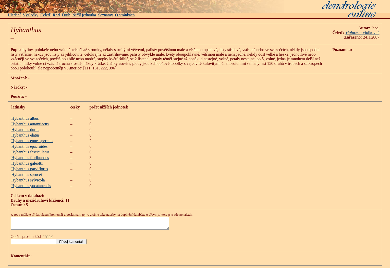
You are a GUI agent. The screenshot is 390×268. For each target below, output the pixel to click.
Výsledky (30, 15)
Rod (56, 15)
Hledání (14, 15)
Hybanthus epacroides (29, 146)
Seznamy (105, 15)
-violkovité (370, 32)
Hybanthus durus (25, 129)
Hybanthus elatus (25, 135)
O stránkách (125, 15)
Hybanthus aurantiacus (30, 124)
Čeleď (45, 15)
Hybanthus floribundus (30, 157)
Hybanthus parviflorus (29, 169)
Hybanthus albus (25, 118)
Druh (66, 15)
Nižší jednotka (84, 15)
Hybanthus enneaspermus (32, 141)
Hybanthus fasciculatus (30, 152)
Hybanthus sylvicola (28, 180)
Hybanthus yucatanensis (31, 186)
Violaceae (353, 32)
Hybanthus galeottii (27, 163)
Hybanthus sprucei (26, 174)
